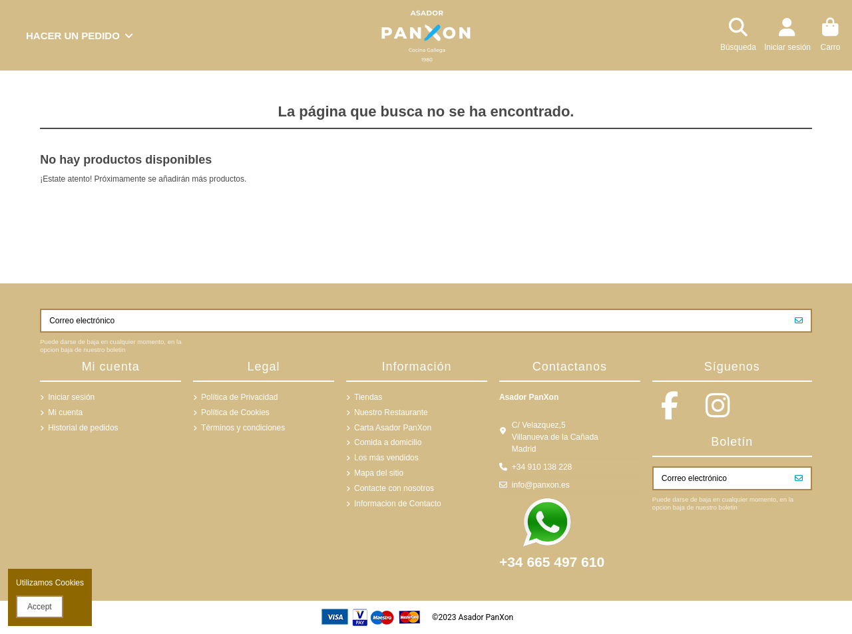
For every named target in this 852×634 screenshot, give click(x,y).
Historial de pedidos (83, 427)
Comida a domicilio (387, 442)
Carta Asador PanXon (392, 427)
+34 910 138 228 (542, 467)
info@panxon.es (541, 485)
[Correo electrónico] (414, 320)
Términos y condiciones (243, 427)
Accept (39, 606)
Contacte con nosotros (394, 488)
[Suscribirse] (799, 320)
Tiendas (368, 397)
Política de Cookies (235, 412)
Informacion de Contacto (397, 503)
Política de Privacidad (239, 397)
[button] (79, 35)
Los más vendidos (386, 457)
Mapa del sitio (378, 473)
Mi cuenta (65, 412)
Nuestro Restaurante (391, 412)
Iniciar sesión (71, 397)
